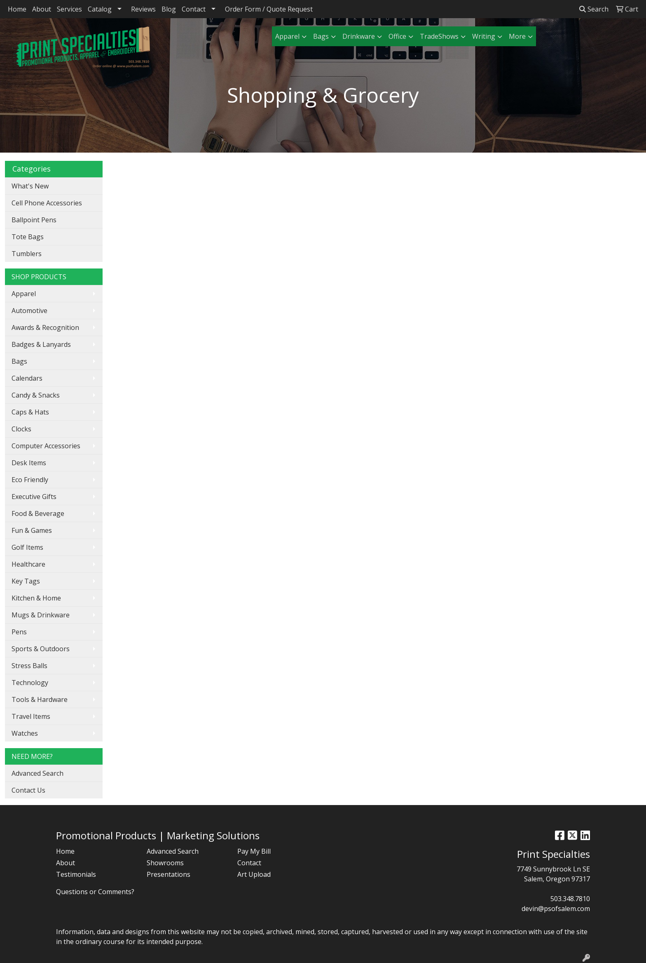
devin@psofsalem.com (556, 908)
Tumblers (27, 253)
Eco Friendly (30, 479)
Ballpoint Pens (34, 219)
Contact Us (28, 790)
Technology (30, 682)
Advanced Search (37, 773)
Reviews (143, 9)
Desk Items (29, 462)
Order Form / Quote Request (269, 9)
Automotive (29, 310)
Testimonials (76, 874)
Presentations (168, 874)
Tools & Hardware (40, 699)
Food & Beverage (38, 513)
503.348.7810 (570, 898)
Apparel (287, 36)
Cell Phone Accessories (47, 202)
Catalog (100, 9)
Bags (321, 36)
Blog (169, 9)
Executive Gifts (34, 496)
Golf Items (27, 547)
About (41, 9)
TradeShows (439, 36)
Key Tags (26, 581)
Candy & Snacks (36, 395)
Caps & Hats (30, 412)
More (517, 36)
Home (17, 9)
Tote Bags (28, 236)
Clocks (21, 428)
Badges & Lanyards (41, 344)
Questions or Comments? (95, 891)
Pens (19, 631)
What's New (30, 186)
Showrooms (165, 862)
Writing (483, 36)
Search (594, 9)
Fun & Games (32, 530)
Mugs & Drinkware (41, 614)
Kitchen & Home (36, 598)
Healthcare (28, 564)
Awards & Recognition (45, 327)
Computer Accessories (46, 445)
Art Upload (254, 874)
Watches (25, 733)
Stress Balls (29, 665)
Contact (194, 9)
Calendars (27, 378)
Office (397, 36)
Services (69, 9)
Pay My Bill (254, 851)
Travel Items (31, 716)
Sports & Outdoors (41, 648)
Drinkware (358, 36)
